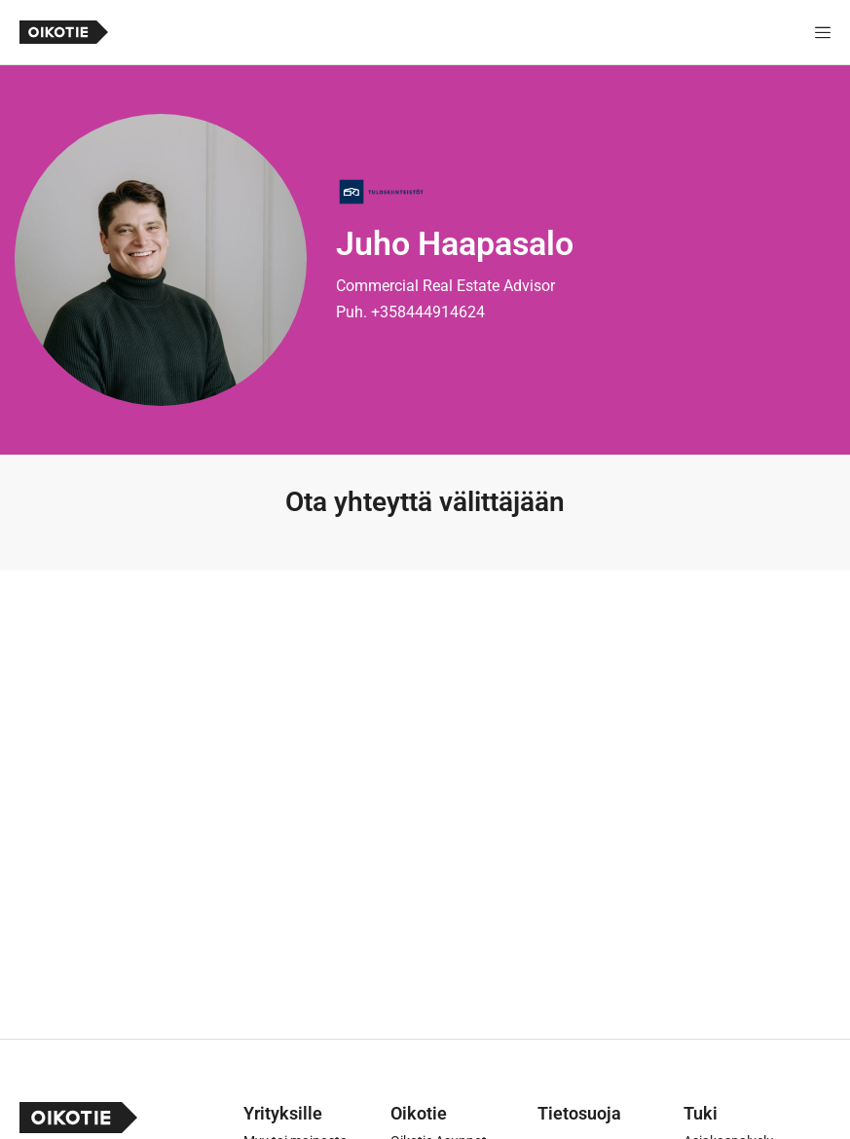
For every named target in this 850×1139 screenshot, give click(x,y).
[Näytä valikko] (822, 32)
